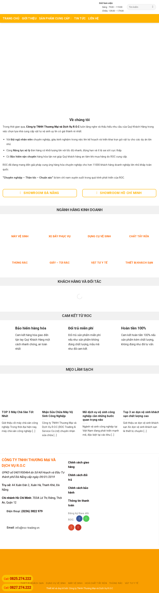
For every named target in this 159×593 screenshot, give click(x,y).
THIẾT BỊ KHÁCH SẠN (32, 583)
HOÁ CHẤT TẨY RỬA (96, 583)
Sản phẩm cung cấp (55, 18)
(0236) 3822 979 (31, 511)
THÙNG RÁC (116, 583)
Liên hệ (93, 18)
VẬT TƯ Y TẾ (131, 583)
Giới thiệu (29, 18)
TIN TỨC (80, 18)
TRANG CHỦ (11, 18)
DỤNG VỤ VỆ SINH (56, 583)
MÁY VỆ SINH (75, 583)
